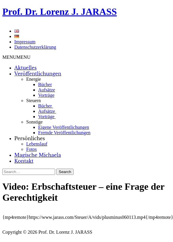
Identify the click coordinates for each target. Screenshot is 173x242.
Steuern (33, 100)
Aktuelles (25, 68)
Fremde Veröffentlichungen (64, 132)
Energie (33, 79)
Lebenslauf (36, 143)
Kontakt (23, 161)
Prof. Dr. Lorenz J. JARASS (59, 11)
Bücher (45, 84)
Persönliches (29, 138)
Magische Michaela (37, 155)
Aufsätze (46, 89)
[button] (16, 57)
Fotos (31, 149)
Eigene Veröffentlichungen (63, 127)
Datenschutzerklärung (35, 47)
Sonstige (34, 121)
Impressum (24, 41)
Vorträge (46, 95)
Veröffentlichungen (37, 74)
